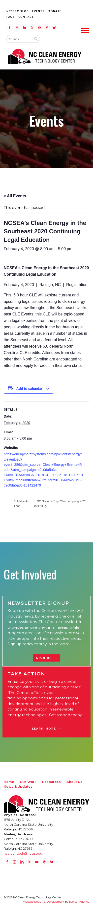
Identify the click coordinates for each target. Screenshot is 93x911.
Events (38, 11)
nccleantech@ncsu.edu (23, 853)
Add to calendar (29, 389)
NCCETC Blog (17, 11)
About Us (74, 782)
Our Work (28, 782)
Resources (51, 782)
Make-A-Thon (21, 504)
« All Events (15, 196)
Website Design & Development (43, 901)
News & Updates (18, 786)
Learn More (44, 728)
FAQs (10, 17)
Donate (54, 11)
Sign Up (44, 658)
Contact (26, 17)
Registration (76, 285)
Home (9, 782)
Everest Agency (79, 901)
